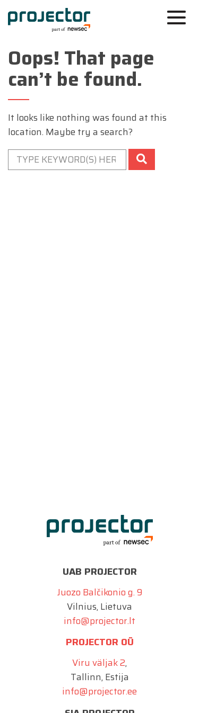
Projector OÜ (100, 642)
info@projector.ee (99, 691)
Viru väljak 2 (98, 663)
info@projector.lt (99, 621)
